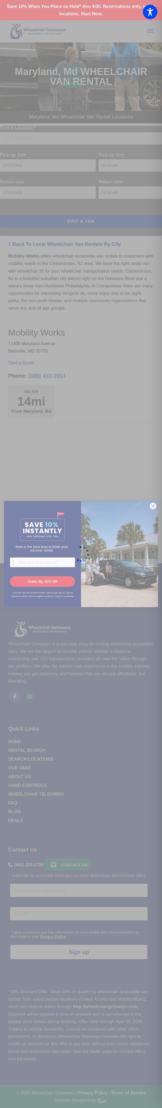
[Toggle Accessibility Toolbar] (150, 12)
